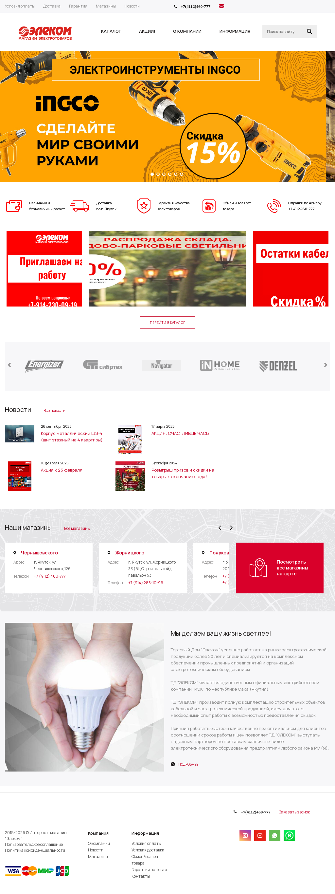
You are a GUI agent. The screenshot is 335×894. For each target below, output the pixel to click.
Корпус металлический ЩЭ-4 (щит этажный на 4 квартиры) (72, 436)
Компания (98, 833)
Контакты (141, 876)
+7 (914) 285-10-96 (145, 583)
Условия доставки (148, 850)
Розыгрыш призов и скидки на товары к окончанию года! (182, 473)
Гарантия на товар (149, 869)
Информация (145, 833)
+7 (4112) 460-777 (50, 576)
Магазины (98, 856)
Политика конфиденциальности (35, 850)
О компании (99, 843)
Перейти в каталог (167, 322)
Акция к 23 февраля (61, 470)
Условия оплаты (146, 843)
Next (325, 365)
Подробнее (188, 764)
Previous (9, 365)
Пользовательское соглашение (34, 844)
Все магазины (77, 528)
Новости (95, 850)
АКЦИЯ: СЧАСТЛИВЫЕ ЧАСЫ (180, 433)
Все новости (54, 410)
